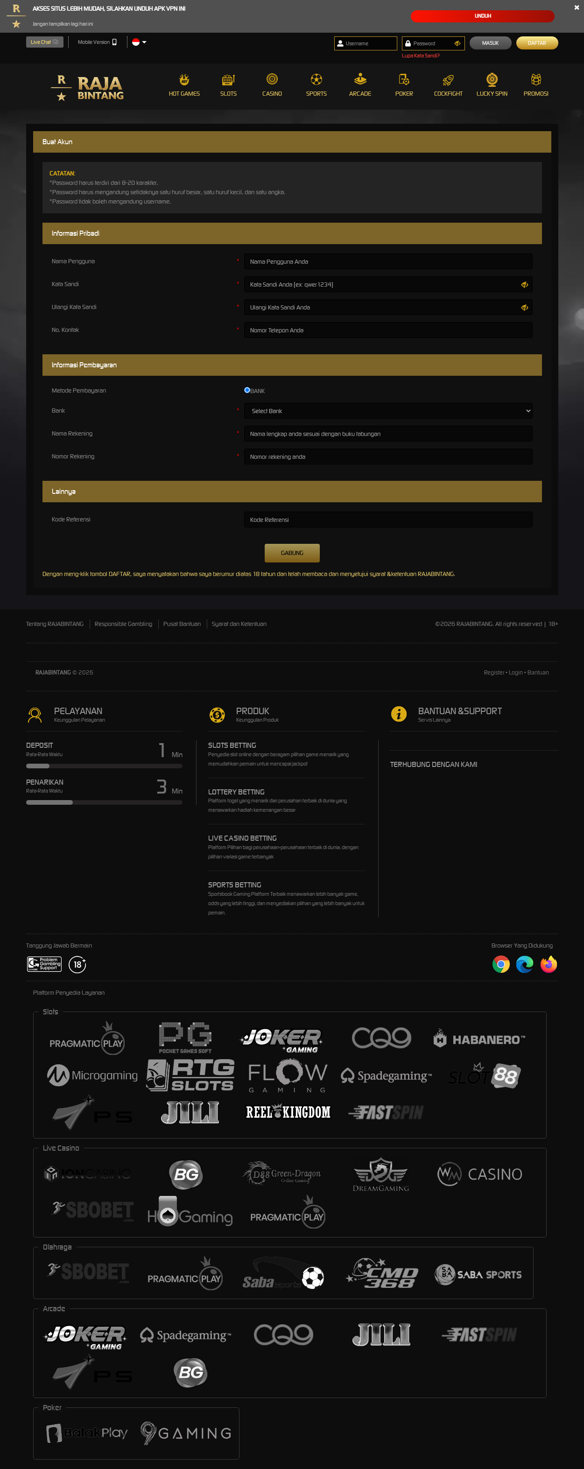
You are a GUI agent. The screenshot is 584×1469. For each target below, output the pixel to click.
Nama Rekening (72, 433)
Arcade (360, 85)
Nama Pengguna (73, 261)
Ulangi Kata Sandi (74, 307)
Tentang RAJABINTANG (55, 624)
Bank (58, 411)
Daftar (537, 43)
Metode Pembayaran (79, 390)
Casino (272, 85)
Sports (316, 85)
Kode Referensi (71, 519)
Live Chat (45, 42)
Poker (404, 85)
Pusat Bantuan (182, 624)
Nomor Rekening (73, 456)
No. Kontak (65, 330)
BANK (254, 391)
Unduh (483, 16)
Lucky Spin (492, 85)
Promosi (536, 85)
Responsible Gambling (123, 624)
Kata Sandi (65, 284)
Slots (228, 85)
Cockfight (448, 85)
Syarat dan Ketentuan (239, 624)
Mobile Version (98, 42)
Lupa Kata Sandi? (421, 55)
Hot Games (184, 85)
